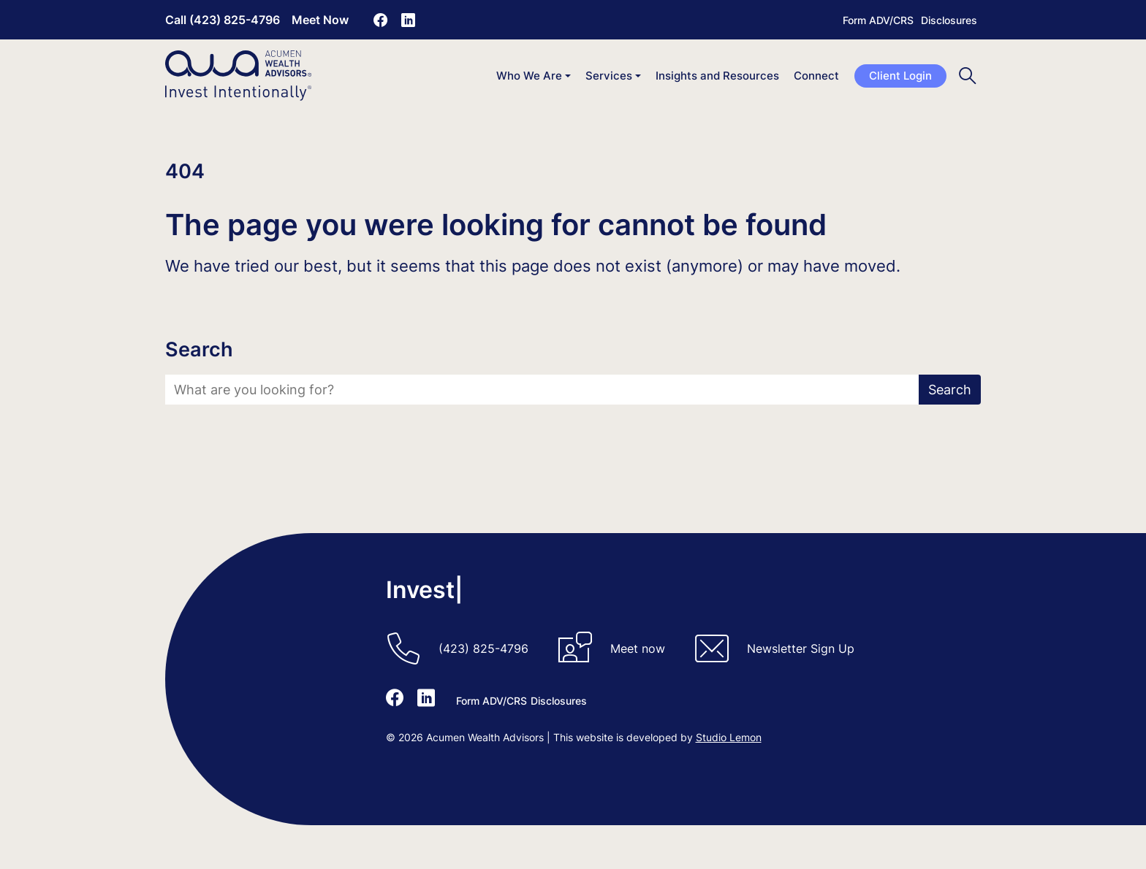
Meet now (637, 648)
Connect (816, 76)
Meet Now (320, 19)
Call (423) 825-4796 (222, 19)
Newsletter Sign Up (800, 648)
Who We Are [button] (529, 76)
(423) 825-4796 (483, 648)
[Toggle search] (968, 75)
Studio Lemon (729, 737)
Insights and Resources (717, 76)
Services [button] (608, 76)
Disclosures (949, 20)
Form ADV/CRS (878, 20)
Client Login (900, 76)
